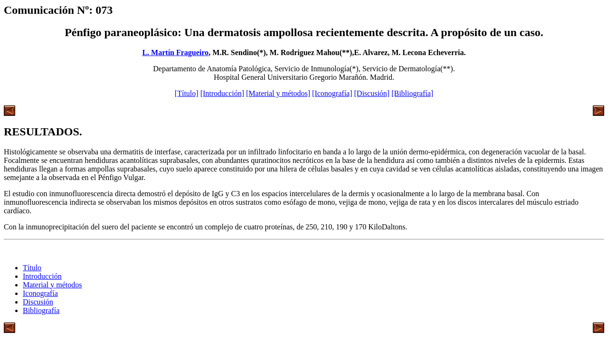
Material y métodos (52, 285)
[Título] (187, 93)
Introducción (42, 276)
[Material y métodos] (278, 93)
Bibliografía (41, 310)
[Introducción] (222, 93)
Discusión (38, 302)
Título (32, 268)
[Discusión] (372, 93)
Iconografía (40, 293)
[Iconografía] (332, 93)
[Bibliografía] (412, 93)
